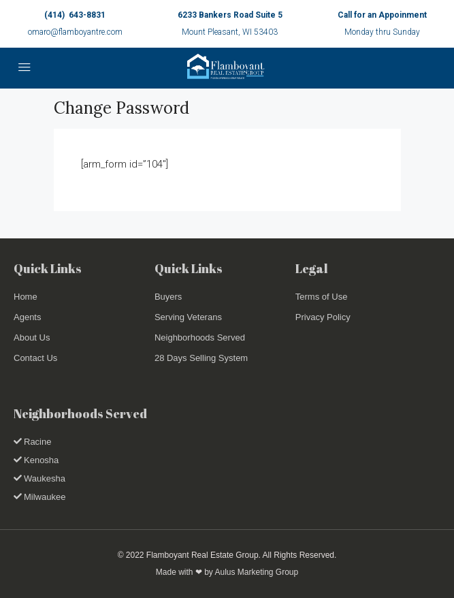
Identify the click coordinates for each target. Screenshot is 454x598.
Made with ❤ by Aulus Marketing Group (227, 572)
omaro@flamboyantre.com (75, 32)
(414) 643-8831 (75, 15)
